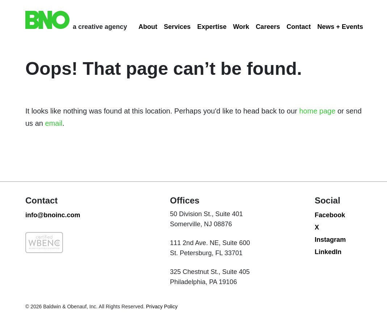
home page (317, 111)
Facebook (330, 215)
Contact (298, 26)
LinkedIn (328, 252)
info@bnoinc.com (52, 215)
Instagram (330, 239)
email (53, 123)
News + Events (340, 26)
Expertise (212, 26)
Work (241, 26)
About (148, 26)
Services (177, 26)
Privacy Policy (160, 306)
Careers (268, 26)
